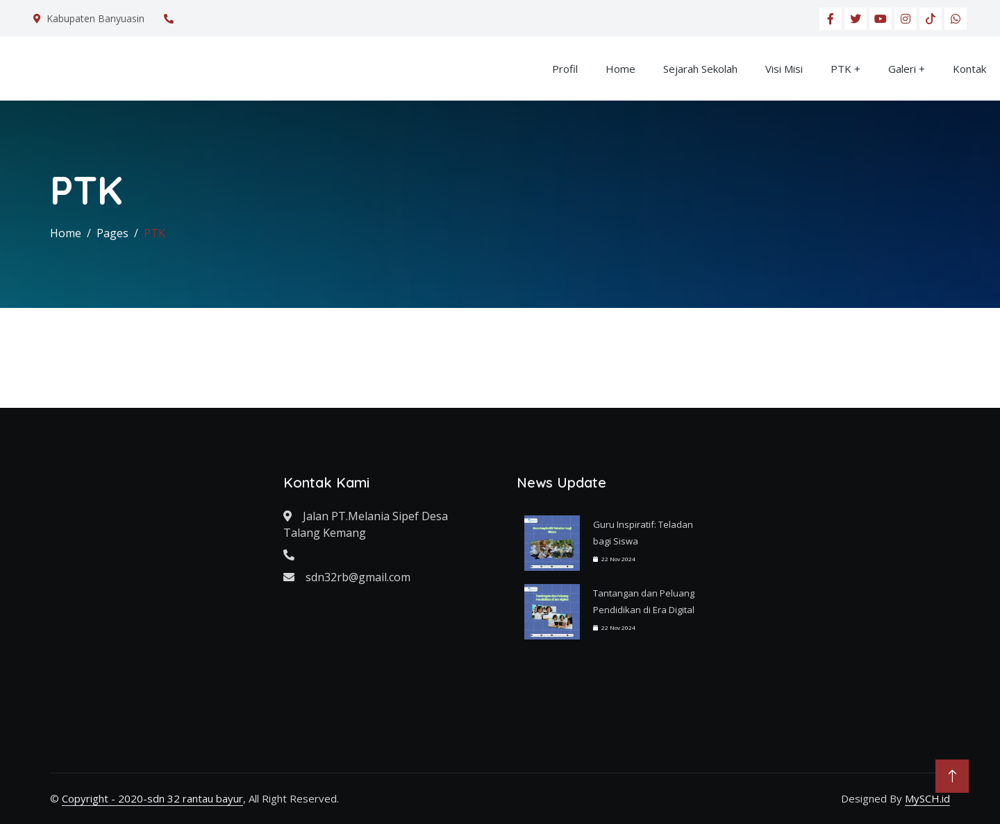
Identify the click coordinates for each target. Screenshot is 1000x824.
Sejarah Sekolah (700, 69)
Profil (565, 69)
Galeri (902, 69)
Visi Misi (784, 69)
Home (620, 69)
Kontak (969, 69)
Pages (112, 233)
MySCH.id (927, 798)
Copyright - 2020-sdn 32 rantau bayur (152, 798)
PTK (841, 69)
